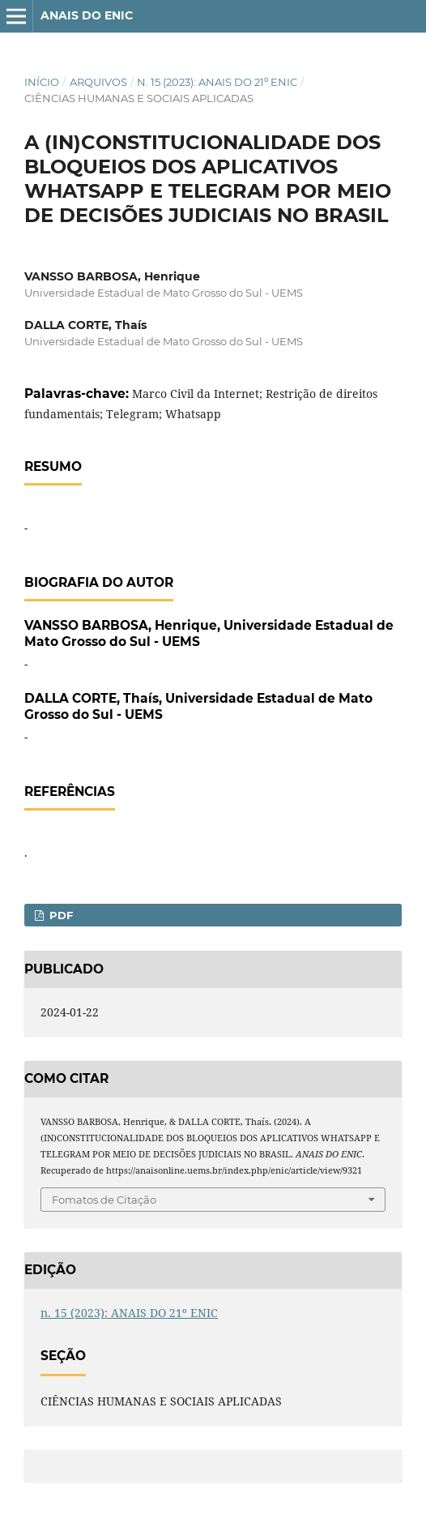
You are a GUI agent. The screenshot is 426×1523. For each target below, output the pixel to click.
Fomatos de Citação (104, 1199)
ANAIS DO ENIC (86, 15)
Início (41, 81)
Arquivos (98, 81)
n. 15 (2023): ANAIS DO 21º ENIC (217, 81)
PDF (59, 915)
